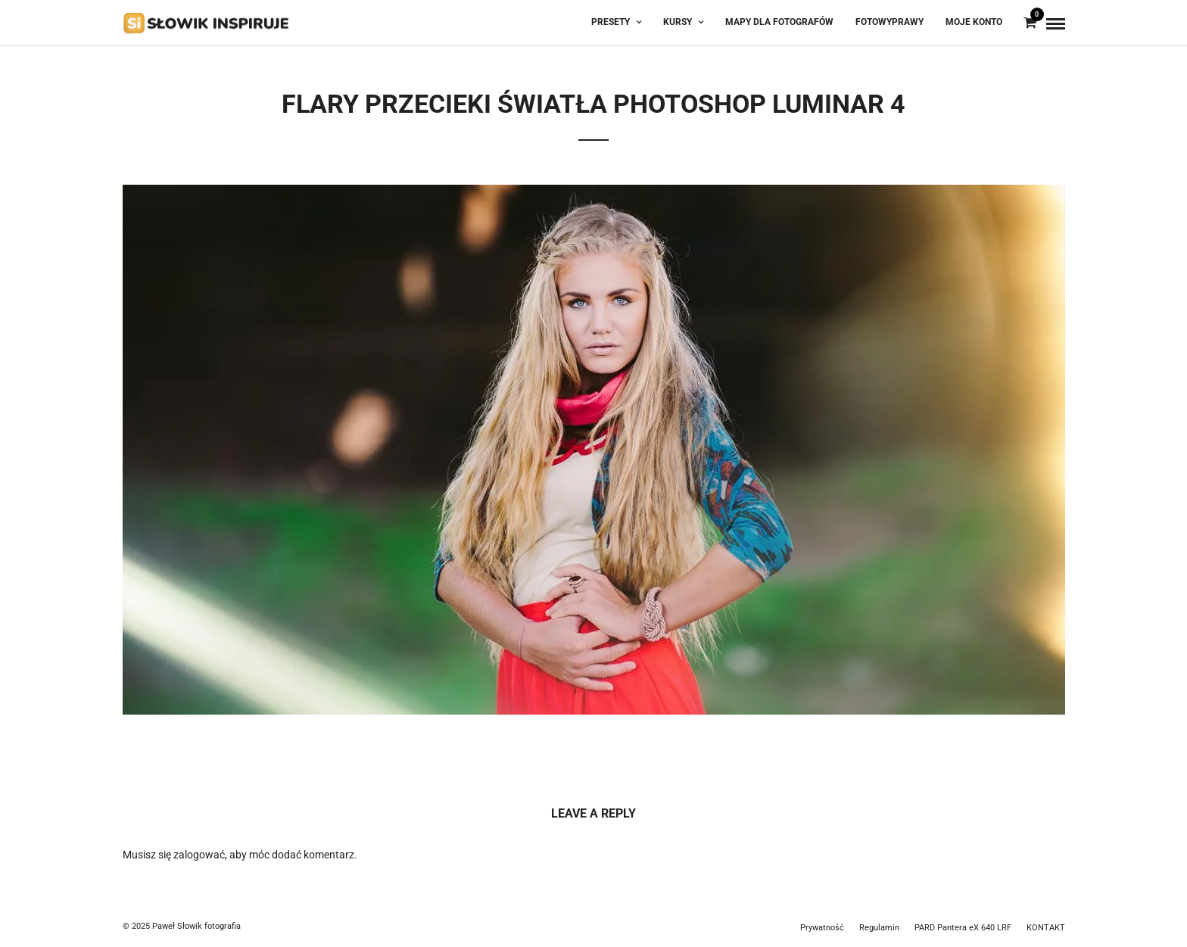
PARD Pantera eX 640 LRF (962, 928)
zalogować (199, 855)
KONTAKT (1046, 928)
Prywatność (822, 928)
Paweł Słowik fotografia (196, 926)
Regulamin (879, 928)
